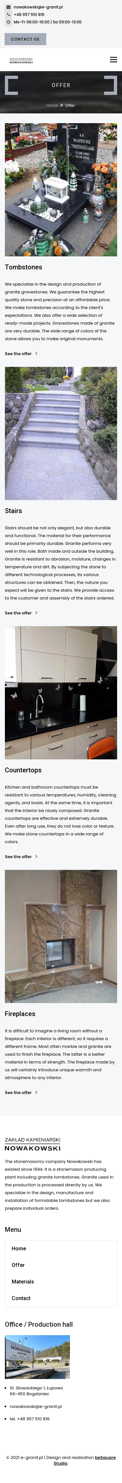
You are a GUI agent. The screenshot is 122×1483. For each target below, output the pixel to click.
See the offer (20, 354)
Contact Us (25, 39)
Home (52, 105)
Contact (21, 1298)
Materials (23, 1282)
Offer (18, 1265)
